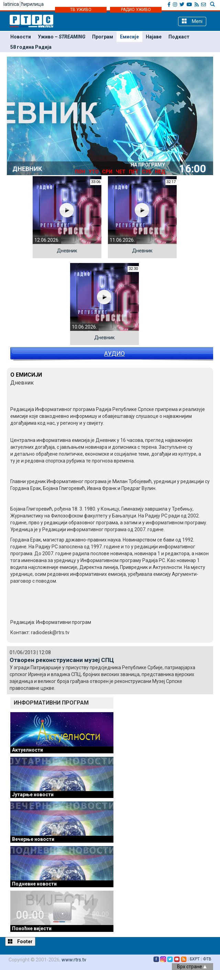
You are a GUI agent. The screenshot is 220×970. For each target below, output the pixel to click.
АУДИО (114, 353)
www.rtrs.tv (74, 959)
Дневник (67, 251)
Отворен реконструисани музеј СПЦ (62, 660)
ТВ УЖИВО (80, 9)
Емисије (129, 36)
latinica (11, 4)
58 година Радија (31, 47)
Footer (20, 941)
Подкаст (178, 36)
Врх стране (192, 966)
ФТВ (207, 959)
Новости (20, 36)
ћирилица (32, 4)
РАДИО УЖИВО (136, 9)
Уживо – (61, 36)
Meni (192, 21)
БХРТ (195, 959)
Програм (102, 36)
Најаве (154, 36)
